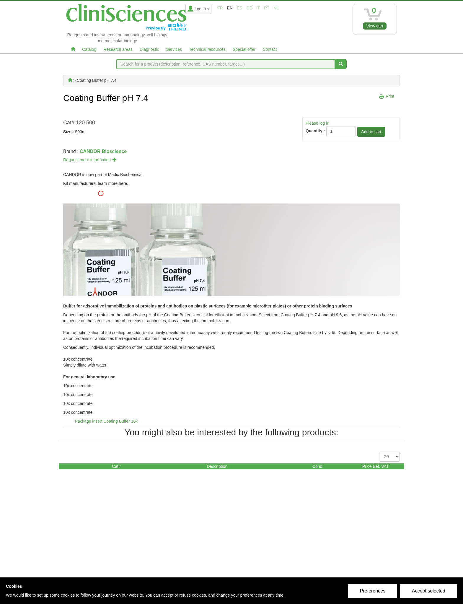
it (258, 8)
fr (220, 8)
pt (266, 8)
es (239, 8)
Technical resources (207, 49)
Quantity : (315, 130)
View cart (374, 26)
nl (276, 8)
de (249, 8)
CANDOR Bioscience (103, 151)
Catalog (89, 49)
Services (174, 49)
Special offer (244, 49)
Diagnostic (149, 49)
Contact (270, 49)
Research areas (118, 49)
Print (390, 96)
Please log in (317, 123)
